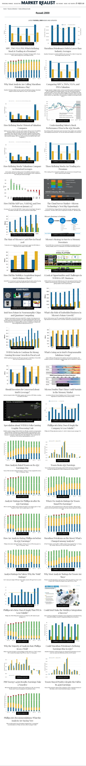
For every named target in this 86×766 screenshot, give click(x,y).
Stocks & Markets (12, 8)
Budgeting (17, 3)
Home (5, 8)
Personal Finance (7, 3)
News (65, 3)
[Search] (76, 3)
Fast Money (59, 3)
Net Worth (71, 3)
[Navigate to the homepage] (38, 3)
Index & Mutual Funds (24, 8)
